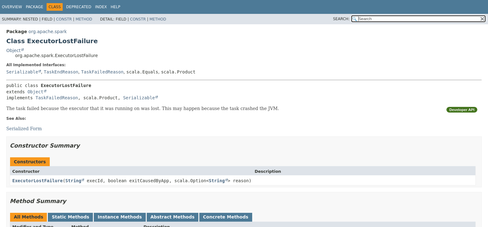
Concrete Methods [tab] (225, 216)
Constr (64, 19)
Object (13, 50)
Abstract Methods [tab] (172, 216)
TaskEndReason (61, 71)
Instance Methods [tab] (120, 216)
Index (101, 7)
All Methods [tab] (28, 216)
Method (84, 19)
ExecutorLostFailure (37, 180)
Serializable (22, 71)
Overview (12, 7)
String (73, 180)
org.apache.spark (47, 31)
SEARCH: (341, 19)
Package (34, 7)
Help (115, 7)
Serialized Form (24, 128)
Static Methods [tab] (70, 216)
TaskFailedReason (102, 71)
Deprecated (78, 7)
